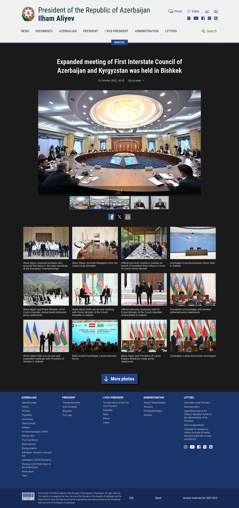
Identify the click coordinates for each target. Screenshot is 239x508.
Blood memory (29, 444)
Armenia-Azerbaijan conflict (35, 431)
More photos (122, 379)
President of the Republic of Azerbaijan (94, 10)
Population (27, 415)
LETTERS (171, 31)
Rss (215, 18)
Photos (106, 418)
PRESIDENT (90, 31)
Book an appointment (194, 425)
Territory (26, 410)
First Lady (67, 415)
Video (195, 11)
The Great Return (30, 439)
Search (212, 31)
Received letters (191, 406)
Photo (178, 11)
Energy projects (29, 448)
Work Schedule (70, 406)
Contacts (148, 415)
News (106, 414)
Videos (106, 422)
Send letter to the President (197, 402)
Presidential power (71, 402)
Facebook (203, 18)
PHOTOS (120, 42)
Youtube (196, 18)
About (158, 498)
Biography (67, 410)
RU (216, 11)
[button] (197, 142)
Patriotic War (28, 435)
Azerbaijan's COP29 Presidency (36, 459)
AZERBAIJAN (68, 31)
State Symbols (29, 423)
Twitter (209, 18)
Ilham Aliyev (56, 18)
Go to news (134, 80)
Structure (148, 406)
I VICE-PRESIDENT (116, 31)
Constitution (27, 419)
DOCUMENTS (44, 31)
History (25, 406)
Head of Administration (154, 402)
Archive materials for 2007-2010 (200, 498)
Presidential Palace (153, 410)
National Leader (29, 402)
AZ (207, 11)
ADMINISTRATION (146, 31)
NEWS (25, 31)
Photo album (28, 471)
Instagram (189, 18)
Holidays (26, 427)
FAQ (131, 498)
